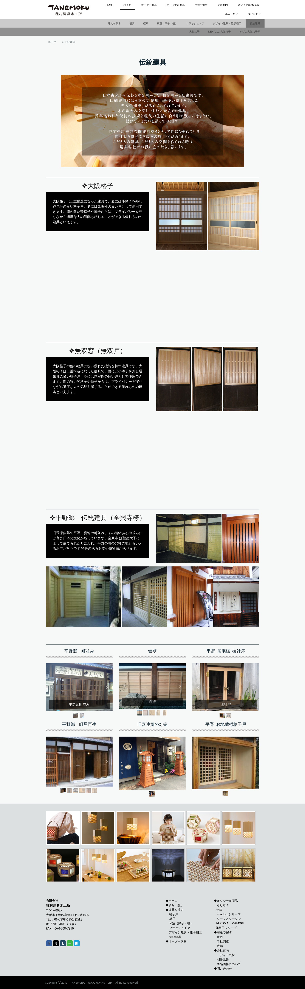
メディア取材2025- (249, 4)
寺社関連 (221, 941)
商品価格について (227, 964)
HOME (110, 4)
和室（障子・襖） (167, 23)
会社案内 (222, 4)
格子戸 (127, 4)
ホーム (173, 900)
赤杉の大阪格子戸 (250, 31)
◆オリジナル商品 (226, 900)
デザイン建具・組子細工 (227, 23)
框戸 (145, 23)
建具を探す (114, 23)
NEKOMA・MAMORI (229, 923)
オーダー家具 (149, 4)
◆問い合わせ (223, 968)
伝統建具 (255, 23)
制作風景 (221, 959)
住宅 (218, 937)
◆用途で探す (223, 932)
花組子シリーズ (226, 928)
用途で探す (201, 4)
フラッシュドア (195, 23)
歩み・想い (231, 14)
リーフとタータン (227, 919)
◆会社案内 (221, 950)
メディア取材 (224, 955)
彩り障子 (223, 905)
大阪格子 (194, 31)
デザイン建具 (178, 932)
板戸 (132, 23)
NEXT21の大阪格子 (219, 31)
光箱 (218, 909)
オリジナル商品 (176, 4)
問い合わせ (254, 14)
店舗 (218, 946)
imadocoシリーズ (227, 914)
